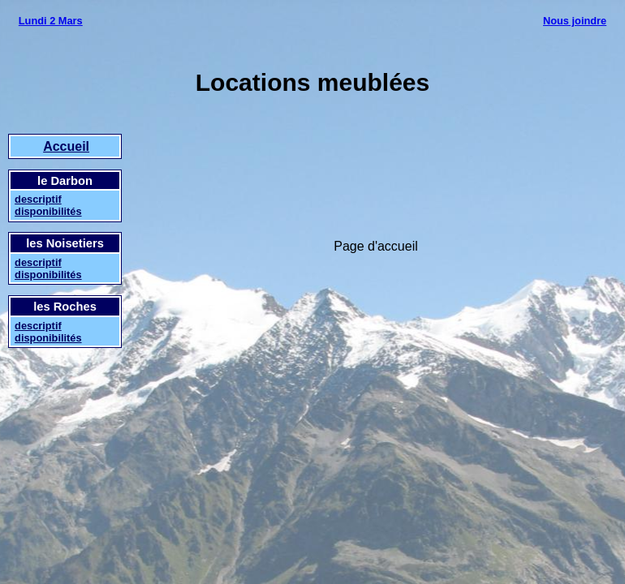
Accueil (66, 146)
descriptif (38, 199)
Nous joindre (574, 21)
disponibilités (48, 211)
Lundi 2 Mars (51, 21)
